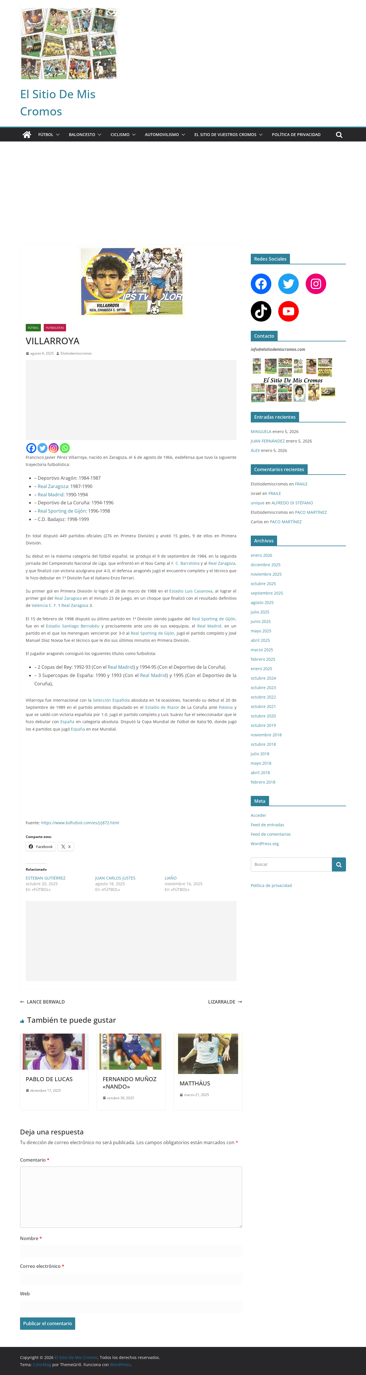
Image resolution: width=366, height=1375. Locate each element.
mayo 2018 (261, 763)
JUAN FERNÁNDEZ (268, 441)
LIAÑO (171, 878)
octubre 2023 (263, 687)
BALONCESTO (82, 134)
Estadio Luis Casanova (190, 591)
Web (25, 1294)
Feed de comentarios (271, 834)
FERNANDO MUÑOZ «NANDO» (129, 1082)
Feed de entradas (267, 824)
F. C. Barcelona (185, 563)
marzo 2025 (262, 649)
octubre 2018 (263, 744)
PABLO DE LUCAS (49, 1079)
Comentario (34, 1160)
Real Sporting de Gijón (62, 511)
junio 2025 (261, 621)
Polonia (226, 707)
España (67, 721)
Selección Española (111, 700)
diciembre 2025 (266, 564)
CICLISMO (120, 134)
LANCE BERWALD (42, 1002)
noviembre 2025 (266, 574)
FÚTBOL (45, 134)
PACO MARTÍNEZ (311, 512)
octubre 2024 (263, 678)
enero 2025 (261, 668)
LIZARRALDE (225, 1002)
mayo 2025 (261, 631)
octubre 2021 (263, 706)
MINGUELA (261, 431)
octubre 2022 (263, 697)
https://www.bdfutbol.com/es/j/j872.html (80, 822)
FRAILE (301, 484)
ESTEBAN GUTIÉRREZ (45, 878)
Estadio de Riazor (162, 707)
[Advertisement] (183, 184)
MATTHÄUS (195, 1083)
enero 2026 (261, 555)
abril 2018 (260, 772)
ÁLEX (255, 450)
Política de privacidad (296, 134)
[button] (56, 135)
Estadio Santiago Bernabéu (73, 626)
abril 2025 (260, 640)
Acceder (258, 815)
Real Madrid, (210, 626)
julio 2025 (260, 612)
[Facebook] (31, 448)
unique (257, 502)
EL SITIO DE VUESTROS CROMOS (225, 134)
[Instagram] (54, 448)
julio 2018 (260, 753)
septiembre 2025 (267, 593)
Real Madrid (50, 494)
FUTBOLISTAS (55, 328)
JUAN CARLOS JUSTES (115, 878)
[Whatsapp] (65, 448)
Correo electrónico (42, 1266)
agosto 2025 (262, 602)
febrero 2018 (263, 782)
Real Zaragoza (53, 486)
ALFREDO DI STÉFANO (292, 502)
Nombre (31, 1238)
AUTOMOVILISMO (162, 134)
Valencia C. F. (44, 605)
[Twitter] (42, 448)
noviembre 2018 (266, 734)
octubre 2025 (263, 583)
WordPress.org (265, 843)
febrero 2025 (263, 659)
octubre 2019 (263, 725)
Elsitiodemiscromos (76, 353)
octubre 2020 (263, 716)
